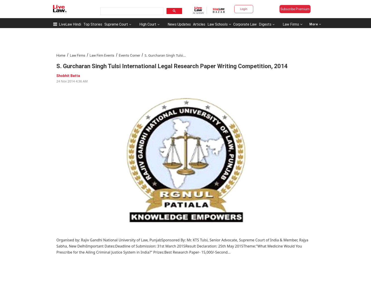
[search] (131, 11)
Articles (199, 24)
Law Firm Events (102, 55)
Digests (265, 24)
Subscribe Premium (295, 9)
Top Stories (92, 24)
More (315, 24)
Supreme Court (116, 24)
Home (60, 55)
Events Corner (129, 55)
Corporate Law (245, 24)
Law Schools (219, 24)
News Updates (179, 24)
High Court (147, 24)
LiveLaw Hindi (70, 24)
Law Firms (292, 24)
